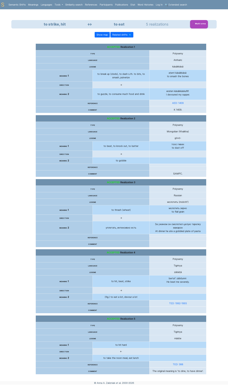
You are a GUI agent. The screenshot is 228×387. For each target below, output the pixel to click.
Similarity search (74, 4)
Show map (102, 34)
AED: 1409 (178, 103)
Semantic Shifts (17, 4)
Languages (46, 4)
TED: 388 (178, 364)
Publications (121, 4)
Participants (106, 4)
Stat (132, 4)
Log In (159, 4)
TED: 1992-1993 (178, 303)
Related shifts (121, 34)
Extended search (176, 4)
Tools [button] (58, 4)
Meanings (33, 4)
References (91, 4)
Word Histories (145, 4)
